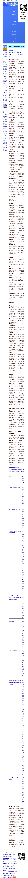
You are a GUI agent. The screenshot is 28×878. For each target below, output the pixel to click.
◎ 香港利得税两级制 (5, 121)
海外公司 (14, 18)
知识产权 (14, 24)
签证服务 (14, 31)
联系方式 (14, 41)
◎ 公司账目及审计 (5, 87)
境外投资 (14, 14)
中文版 (4, 0)
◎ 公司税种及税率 (5, 111)
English (9, 0)
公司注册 (14, 11)
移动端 (16, 0)
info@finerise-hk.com (7, 868)
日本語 (13, 0)
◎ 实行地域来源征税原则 (5, 116)
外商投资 (14, 21)
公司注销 (14, 38)
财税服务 (14, 28)
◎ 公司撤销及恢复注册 (5, 70)
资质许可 (14, 34)
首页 (14, 8)
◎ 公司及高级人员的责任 (5, 61)
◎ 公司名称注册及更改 (5, 75)
